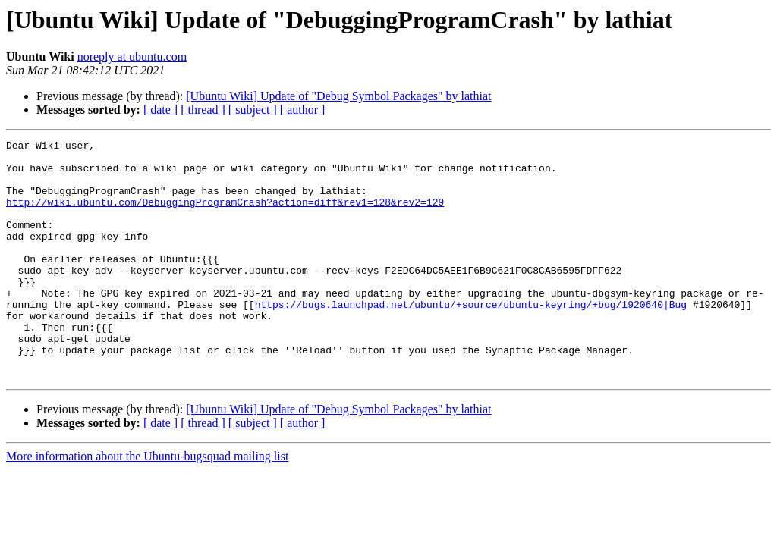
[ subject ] (252, 109)
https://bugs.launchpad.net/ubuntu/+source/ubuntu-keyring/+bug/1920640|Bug (471, 338)
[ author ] (303, 109)
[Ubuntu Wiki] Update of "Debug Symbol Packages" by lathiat (338, 95)
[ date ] (160, 109)
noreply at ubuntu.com (132, 56)
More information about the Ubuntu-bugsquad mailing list (147, 503)
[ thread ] (203, 109)
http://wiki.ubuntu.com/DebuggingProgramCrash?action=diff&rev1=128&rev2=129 (225, 215)
